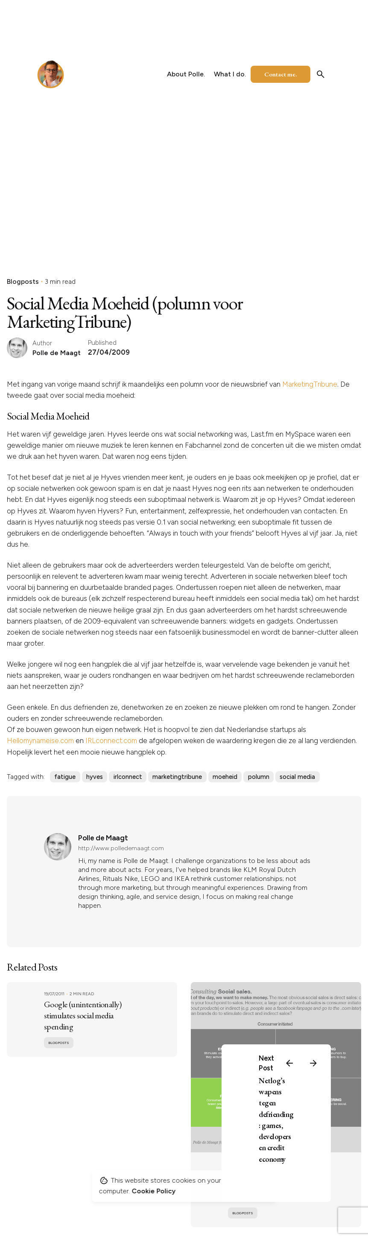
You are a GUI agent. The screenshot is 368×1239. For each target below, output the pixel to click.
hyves (94, 777)
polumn (258, 777)
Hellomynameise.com (40, 740)
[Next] (313, 1063)
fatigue (65, 777)
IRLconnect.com (111, 740)
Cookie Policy (154, 1191)
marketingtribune (177, 777)
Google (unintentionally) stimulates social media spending (83, 1015)
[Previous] (289, 1063)
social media (297, 777)
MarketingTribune (309, 384)
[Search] (320, 74)
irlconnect (128, 777)
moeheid (225, 777)
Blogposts (23, 281)
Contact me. (280, 74)
